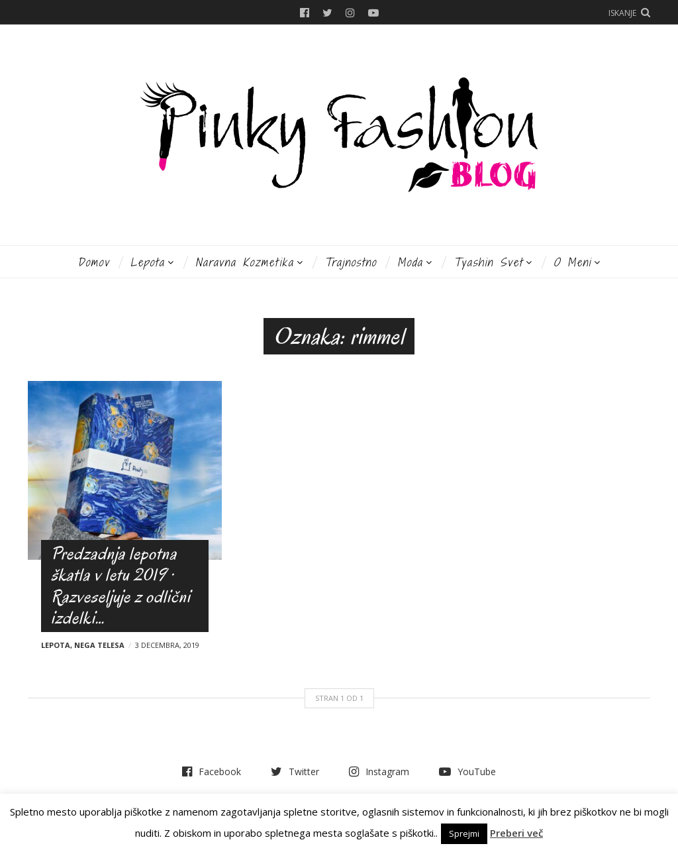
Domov (93, 262)
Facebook (304, 12)
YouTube (373, 12)
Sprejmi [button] (464, 833)
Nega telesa (99, 645)
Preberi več (516, 832)
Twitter (327, 12)
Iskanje (622, 13)
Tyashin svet (488, 262)
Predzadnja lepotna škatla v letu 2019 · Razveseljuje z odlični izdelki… (121, 585)
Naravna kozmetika (244, 262)
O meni (572, 262)
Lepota (147, 262)
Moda (410, 262)
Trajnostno (350, 262)
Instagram (350, 12)
